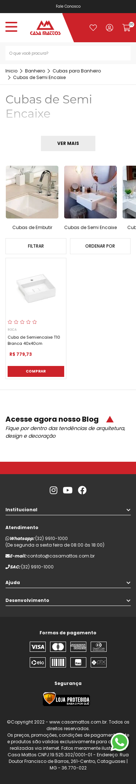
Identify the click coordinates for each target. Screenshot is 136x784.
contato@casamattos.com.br (61, 556)
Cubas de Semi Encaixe (90, 227)
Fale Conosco (68, 6)
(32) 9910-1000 (51, 538)
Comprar (36, 371)
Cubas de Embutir (32, 227)
